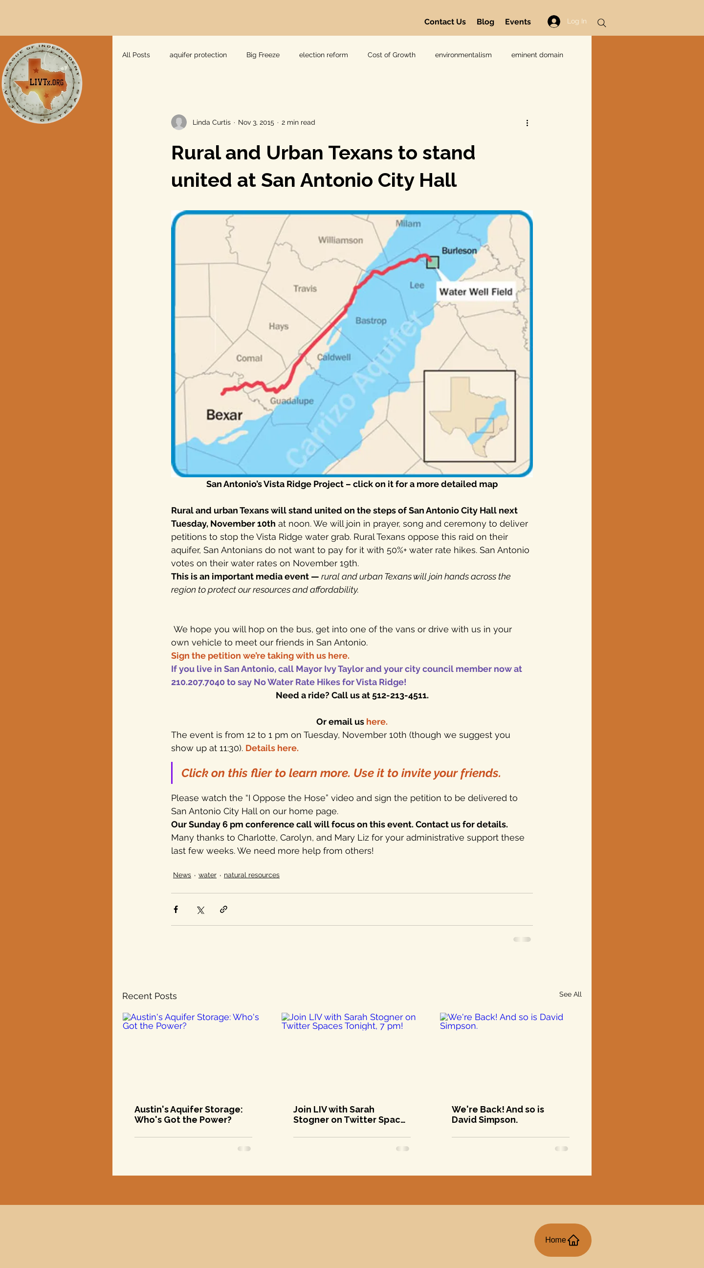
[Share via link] (223, 909)
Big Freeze (263, 55)
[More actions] (527, 122)
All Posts (136, 55)
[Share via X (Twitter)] (199, 909)
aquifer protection (198, 55)
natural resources (252, 875)
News (182, 875)
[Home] (563, 1240)
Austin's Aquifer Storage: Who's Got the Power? (188, 1114)
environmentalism (463, 55)
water (207, 875)
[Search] (602, 23)
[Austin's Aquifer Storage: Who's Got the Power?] (193, 1052)
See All (570, 994)
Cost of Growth (392, 55)
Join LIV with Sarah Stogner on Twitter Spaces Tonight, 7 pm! (352, 1114)
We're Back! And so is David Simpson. (498, 1114)
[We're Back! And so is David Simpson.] (510, 1052)
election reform (323, 55)
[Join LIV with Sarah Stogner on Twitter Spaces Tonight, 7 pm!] (352, 1052)
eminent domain (537, 55)
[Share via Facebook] (175, 909)
